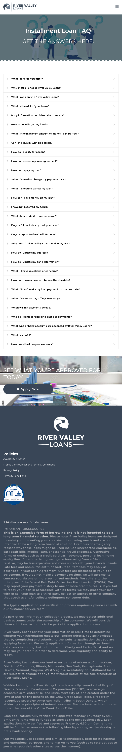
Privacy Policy (11, 470)
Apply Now (28, 389)
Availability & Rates (14, 458)
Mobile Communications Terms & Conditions (29, 464)
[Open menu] (117, 6)
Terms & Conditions (14, 475)
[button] (61, 78)
